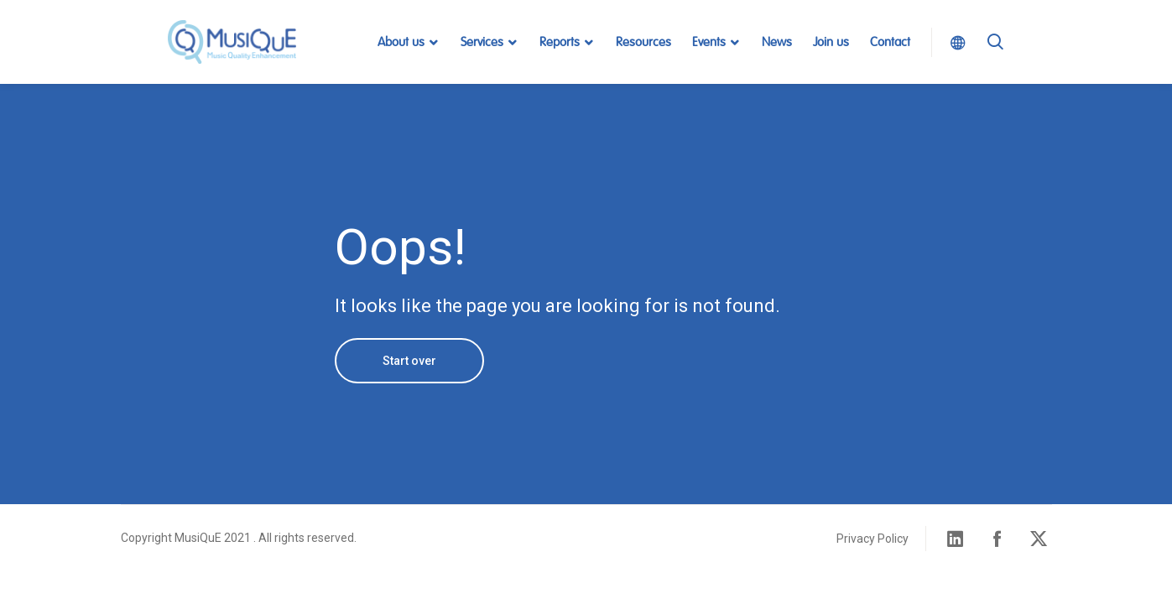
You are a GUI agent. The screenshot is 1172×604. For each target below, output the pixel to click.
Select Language (953, 42)
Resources (643, 42)
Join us (831, 42)
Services (482, 42)
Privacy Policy (872, 538)
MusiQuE (232, 42)
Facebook (997, 538)
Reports (559, 42)
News (777, 42)
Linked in (955, 538)
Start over (409, 360)
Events (709, 42)
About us (401, 42)
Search (995, 62)
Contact (890, 42)
